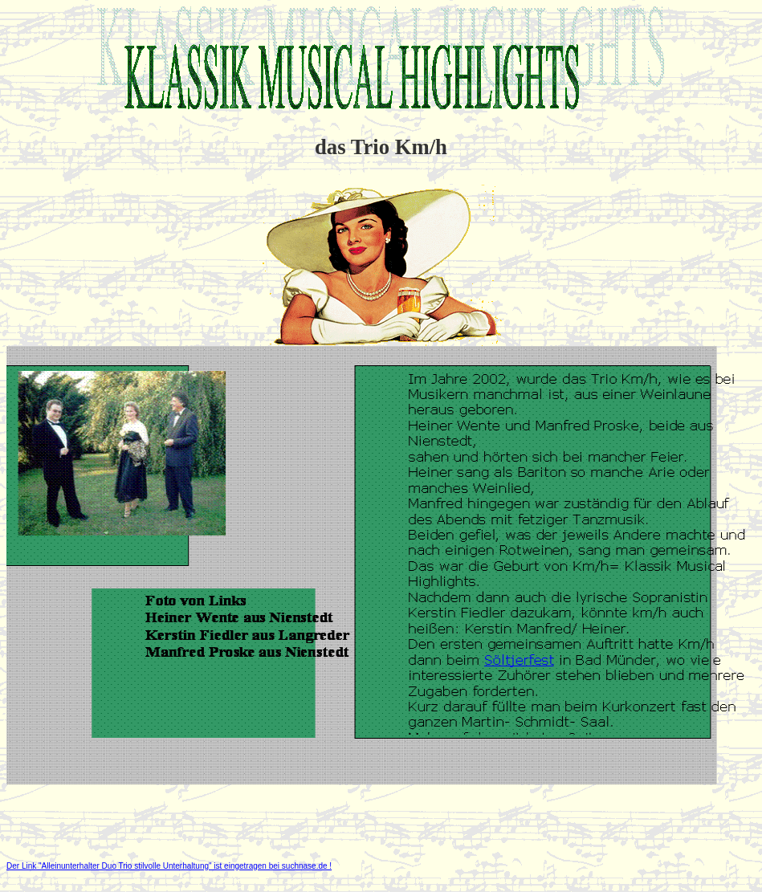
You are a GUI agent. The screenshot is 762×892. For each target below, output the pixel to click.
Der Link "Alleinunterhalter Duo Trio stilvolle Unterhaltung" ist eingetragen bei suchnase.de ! (169, 865)
